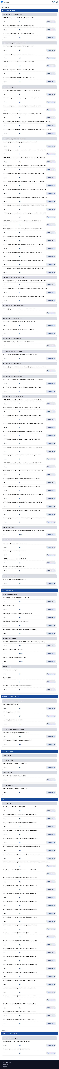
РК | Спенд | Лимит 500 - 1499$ (11, 712)
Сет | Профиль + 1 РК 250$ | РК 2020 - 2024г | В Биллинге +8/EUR (20, 877)
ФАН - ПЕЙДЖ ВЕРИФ (8, 527)
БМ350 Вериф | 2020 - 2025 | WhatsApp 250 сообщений (17, 613)
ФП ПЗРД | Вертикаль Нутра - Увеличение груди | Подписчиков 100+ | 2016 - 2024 (24, 518)
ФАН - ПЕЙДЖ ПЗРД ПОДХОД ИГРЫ (12, 338)
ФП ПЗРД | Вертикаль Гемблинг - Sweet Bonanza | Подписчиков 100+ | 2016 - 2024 (24, 189)
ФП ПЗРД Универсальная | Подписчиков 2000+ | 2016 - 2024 (18, 62)
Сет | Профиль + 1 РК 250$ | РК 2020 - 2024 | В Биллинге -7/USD (19, 1003)
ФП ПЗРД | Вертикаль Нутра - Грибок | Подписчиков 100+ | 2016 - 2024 (21, 510)
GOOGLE (4, 1031)
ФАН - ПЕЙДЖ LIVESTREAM (10, 576)
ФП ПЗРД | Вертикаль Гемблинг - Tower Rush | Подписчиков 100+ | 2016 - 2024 (23, 181)
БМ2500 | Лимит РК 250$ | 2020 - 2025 (13, 649)
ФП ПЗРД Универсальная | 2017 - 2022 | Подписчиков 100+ (18, 25)
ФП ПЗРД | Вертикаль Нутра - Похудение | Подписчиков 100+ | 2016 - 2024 (22, 399)
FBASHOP (5, 2)
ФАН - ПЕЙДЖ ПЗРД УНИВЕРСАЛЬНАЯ (13, 14)
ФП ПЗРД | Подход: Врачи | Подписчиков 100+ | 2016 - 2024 (18, 329)
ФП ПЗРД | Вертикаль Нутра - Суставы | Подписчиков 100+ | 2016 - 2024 (22, 415)
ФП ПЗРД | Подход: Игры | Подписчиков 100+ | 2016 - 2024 (18, 342)
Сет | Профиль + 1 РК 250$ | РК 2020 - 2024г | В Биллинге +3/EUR (20, 948)
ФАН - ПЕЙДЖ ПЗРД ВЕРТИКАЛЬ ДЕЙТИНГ (14, 351)
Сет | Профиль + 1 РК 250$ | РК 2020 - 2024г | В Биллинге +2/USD (20, 956)
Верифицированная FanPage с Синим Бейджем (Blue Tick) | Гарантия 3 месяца (23, 530)
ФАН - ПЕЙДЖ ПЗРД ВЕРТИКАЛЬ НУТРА (13, 396)
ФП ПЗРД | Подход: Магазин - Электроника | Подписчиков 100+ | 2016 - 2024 (23, 379)
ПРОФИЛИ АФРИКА (8, 785)
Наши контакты (7, 1062)
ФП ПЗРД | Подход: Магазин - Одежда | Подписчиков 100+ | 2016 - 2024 (21, 387)
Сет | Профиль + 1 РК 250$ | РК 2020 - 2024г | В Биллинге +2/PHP (20, 972)
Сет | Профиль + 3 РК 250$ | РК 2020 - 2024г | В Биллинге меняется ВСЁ (21, 846)
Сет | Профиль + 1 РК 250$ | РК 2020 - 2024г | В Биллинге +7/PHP (20, 917)
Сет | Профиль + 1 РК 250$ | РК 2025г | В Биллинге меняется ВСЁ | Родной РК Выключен (26, 862)
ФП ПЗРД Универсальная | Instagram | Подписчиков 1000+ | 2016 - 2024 (22, 98)
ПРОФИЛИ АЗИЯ (7, 772)
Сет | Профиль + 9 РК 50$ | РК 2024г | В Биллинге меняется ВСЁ (19, 814)
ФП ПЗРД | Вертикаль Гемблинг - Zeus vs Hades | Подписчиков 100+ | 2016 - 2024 (24, 213)
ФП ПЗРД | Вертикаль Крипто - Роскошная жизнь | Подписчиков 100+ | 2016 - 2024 (25, 288)
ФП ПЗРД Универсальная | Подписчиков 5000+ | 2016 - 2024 (18, 69)
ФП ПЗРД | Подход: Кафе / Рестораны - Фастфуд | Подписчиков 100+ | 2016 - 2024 (24, 367)
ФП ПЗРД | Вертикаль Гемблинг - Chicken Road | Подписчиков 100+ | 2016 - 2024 (24, 157)
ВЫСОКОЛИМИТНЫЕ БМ (9, 638)
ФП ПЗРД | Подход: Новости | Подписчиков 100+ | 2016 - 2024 (19, 309)
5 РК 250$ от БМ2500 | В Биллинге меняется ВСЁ (15, 732)
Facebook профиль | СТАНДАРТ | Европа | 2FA (15, 763)
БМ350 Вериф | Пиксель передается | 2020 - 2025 (16, 597)
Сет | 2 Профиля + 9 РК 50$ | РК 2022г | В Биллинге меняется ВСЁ (20, 822)
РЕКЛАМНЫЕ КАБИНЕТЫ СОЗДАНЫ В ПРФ (14, 701)
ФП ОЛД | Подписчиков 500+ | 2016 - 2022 (14, 566)
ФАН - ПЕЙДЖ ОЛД (8, 540)
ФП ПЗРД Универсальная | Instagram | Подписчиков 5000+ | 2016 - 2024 (22, 106)
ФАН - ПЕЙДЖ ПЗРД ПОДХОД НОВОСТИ (13, 305)
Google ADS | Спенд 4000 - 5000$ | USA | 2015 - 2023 (16, 1049)
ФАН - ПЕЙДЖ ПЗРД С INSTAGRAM (12, 87)
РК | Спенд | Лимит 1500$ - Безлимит (13, 720)
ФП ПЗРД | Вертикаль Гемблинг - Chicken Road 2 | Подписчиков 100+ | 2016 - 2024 (24, 165)
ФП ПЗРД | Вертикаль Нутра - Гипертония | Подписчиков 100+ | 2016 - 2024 (23, 423)
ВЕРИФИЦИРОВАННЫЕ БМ (10, 594)
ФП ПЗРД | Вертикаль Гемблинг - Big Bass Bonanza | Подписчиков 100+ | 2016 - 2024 (25, 205)
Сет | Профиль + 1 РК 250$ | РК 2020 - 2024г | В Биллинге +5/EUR (20, 933)
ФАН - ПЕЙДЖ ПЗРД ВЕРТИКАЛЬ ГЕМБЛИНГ (14, 139)
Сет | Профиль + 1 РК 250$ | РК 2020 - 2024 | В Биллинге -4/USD (19, 980)
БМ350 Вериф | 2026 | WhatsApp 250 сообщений (15, 621)
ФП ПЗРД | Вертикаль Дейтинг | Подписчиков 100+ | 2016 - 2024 (20, 354)
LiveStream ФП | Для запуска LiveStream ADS (14, 579)
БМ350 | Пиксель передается (10, 670)
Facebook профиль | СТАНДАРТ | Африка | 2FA (15, 788)
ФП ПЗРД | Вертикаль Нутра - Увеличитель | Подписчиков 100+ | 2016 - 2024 (23, 494)
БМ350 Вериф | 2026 (8, 605)
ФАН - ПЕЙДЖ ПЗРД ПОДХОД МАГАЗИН (13, 376)
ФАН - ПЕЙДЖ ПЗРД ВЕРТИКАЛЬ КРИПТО (13, 277)
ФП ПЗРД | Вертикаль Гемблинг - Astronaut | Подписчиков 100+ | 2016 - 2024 (23, 244)
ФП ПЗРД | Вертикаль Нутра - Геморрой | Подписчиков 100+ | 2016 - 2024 (22, 502)
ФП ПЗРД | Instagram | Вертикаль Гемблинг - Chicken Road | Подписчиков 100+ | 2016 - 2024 (27, 121)
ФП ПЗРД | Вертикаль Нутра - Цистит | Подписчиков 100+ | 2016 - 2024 (21, 439)
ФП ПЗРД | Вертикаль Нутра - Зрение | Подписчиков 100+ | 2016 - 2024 (21, 486)
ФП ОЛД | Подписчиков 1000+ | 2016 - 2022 (14, 559)
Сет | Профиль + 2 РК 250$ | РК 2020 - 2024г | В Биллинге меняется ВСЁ (21, 838)
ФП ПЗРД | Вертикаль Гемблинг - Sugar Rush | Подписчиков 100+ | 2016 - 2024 (23, 260)
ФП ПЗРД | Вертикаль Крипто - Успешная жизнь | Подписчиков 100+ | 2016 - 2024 (24, 280)
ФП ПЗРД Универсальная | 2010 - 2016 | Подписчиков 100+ (18, 33)
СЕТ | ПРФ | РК (7, 803)
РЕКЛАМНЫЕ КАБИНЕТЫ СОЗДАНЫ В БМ (13, 729)
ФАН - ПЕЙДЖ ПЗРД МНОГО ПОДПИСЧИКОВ (14, 43)
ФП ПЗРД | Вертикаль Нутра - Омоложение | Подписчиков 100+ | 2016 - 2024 (23, 470)
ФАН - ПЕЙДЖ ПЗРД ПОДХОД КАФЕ (12, 363)
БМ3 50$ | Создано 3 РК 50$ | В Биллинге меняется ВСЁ (17, 685)
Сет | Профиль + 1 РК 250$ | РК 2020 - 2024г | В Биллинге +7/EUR (20, 901)
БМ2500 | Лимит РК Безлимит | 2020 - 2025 (14, 657)
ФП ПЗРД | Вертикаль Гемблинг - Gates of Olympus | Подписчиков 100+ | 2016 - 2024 (25, 197)
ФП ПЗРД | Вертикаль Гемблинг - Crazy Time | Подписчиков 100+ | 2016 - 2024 (23, 268)
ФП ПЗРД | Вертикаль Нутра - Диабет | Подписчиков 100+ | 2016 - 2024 (21, 407)
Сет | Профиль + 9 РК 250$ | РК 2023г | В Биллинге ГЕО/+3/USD (19, 870)
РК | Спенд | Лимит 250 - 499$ (11, 704)
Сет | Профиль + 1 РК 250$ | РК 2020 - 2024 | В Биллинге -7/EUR (19, 1011)
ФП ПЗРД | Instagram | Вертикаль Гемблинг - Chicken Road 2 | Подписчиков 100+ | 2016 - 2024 (27, 129)
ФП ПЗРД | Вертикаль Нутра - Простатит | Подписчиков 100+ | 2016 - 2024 (22, 463)
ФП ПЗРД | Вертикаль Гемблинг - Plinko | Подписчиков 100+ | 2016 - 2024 (22, 252)
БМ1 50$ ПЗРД (7, 678)
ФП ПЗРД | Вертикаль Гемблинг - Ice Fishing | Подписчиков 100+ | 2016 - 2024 (23, 173)
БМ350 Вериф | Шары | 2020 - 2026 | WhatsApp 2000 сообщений (20, 629)
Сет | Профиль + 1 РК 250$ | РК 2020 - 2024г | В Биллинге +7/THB (20, 909)
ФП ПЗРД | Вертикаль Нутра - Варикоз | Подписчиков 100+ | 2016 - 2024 (22, 455)
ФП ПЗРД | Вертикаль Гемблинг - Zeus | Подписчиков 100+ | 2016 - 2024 (22, 221)
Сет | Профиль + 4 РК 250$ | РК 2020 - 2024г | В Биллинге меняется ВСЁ (21, 854)
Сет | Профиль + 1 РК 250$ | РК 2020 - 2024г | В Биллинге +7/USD (20, 893)
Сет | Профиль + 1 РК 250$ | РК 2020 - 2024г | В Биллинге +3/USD (20, 940)
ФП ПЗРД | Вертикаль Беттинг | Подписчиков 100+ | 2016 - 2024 (20, 142)
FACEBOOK (5, 7)
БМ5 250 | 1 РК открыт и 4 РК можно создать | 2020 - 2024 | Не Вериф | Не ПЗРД (24, 641)
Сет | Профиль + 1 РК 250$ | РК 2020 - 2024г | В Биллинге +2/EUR (20, 964)
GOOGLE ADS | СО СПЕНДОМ (10, 1038)
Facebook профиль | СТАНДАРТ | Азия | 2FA (14, 776)
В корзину (51, 22)
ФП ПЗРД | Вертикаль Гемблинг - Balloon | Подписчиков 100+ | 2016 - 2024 (22, 236)
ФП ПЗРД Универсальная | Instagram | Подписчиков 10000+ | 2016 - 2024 (22, 113)
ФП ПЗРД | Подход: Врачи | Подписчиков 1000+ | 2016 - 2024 (19, 321)
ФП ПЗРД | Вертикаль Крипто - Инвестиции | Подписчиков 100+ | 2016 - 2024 (23, 296)
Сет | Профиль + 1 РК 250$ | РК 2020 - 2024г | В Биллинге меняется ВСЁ (21, 830)
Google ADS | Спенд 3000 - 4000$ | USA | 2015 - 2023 (16, 1041)
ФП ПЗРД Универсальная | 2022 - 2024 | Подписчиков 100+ (18, 17)
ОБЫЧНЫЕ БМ (6, 666)
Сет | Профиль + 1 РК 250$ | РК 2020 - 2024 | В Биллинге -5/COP (19, 996)
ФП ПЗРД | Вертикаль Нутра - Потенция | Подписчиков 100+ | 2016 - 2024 (22, 431)
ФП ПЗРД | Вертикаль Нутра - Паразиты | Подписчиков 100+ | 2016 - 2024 (22, 447)
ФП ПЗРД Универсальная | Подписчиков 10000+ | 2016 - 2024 (19, 77)
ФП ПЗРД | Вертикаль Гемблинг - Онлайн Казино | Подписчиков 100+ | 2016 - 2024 (24, 150)
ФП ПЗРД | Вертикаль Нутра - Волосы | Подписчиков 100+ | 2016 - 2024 (21, 478)
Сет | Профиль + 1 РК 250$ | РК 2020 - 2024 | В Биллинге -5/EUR (19, 988)
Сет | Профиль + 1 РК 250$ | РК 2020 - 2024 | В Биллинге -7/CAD (19, 1019)
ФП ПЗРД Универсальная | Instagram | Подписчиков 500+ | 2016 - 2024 (21, 90)
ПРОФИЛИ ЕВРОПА (8, 760)
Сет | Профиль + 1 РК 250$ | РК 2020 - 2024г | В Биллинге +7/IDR (20, 925)
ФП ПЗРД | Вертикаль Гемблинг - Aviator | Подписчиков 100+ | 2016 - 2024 (22, 228)
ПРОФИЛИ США (7, 755)
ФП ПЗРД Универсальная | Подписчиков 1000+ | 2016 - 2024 (18, 54)
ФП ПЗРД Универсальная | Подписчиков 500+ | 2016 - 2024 (18, 46)
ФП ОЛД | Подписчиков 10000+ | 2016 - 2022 (14, 543)
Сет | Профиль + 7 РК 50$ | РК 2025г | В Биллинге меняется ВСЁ (19, 806)
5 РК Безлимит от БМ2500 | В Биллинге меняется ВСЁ (17, 740)
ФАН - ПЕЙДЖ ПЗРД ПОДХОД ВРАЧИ (12, 318)
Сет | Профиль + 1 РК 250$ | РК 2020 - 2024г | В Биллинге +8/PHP (20, 885)
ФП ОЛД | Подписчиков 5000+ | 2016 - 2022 (14, 551)
